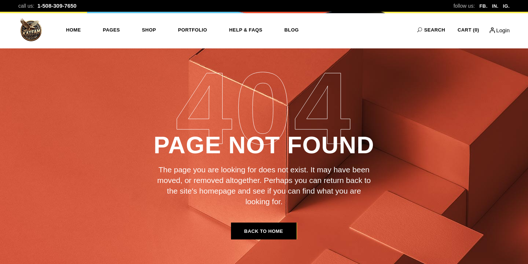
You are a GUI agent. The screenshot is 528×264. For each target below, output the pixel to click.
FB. (484, 6)
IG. (506, 6)
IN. (495, 6)
